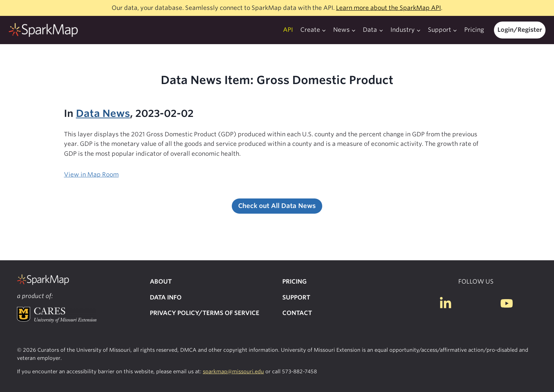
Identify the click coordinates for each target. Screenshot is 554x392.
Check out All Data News (277, 205)
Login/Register (519, 29)
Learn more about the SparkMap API (388, 7)
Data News (103, 113)
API (288, 29)
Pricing (474, 29)
